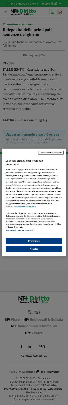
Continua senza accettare (51, 153)
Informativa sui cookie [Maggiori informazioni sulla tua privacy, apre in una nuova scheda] (25, 207)
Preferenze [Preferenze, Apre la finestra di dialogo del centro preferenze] (34, 241)
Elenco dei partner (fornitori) (20, 230)
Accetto (34, 249)
